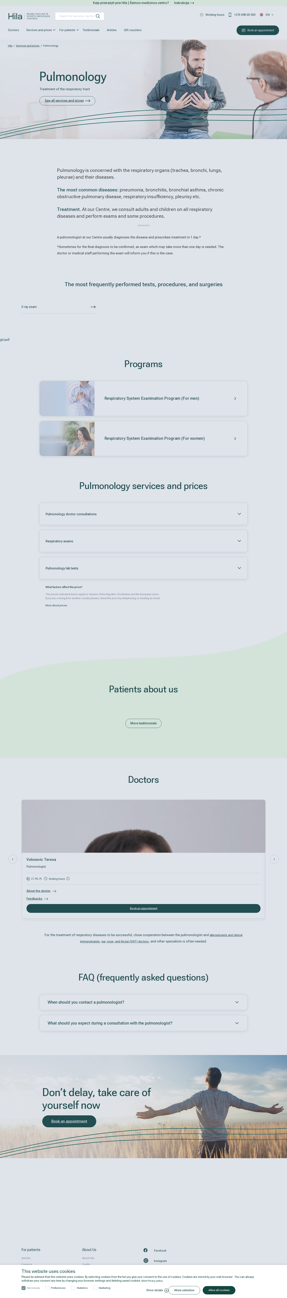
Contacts (27, 1264)
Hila (10, 45)
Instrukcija (184, 3)
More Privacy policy (153, 1280)
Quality (86, 1264)
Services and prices (39, 30)
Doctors (13, 30)
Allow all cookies (224, 1290)
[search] (98, 16)
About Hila (88, 1258)
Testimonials (91, 30)
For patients (67, 30)
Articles (112, 30)
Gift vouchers (133, 30)
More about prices (56, 605)
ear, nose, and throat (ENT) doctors (132, 941)
